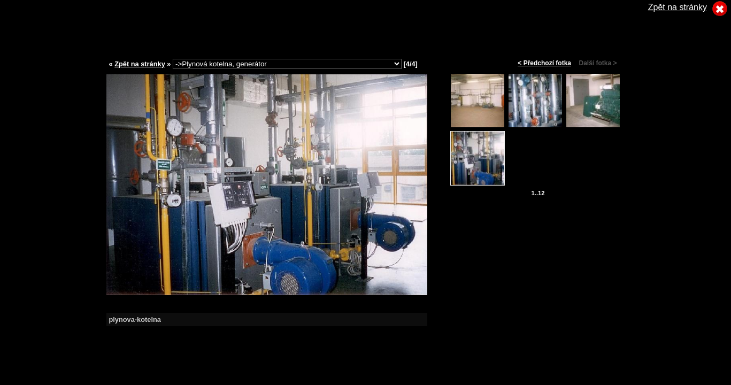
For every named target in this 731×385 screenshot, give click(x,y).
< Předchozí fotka (544, 63)
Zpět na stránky (139, 64)
